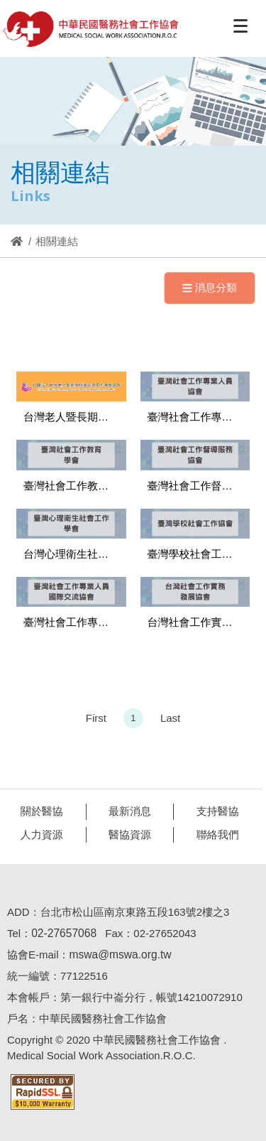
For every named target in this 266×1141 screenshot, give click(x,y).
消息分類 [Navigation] (209, 287)
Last (170, 721)
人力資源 (39, 834)
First (96, 721)
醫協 (91, 29)
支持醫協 (215, 811)
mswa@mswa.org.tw (117, 954)
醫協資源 (127, 834)
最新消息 (127, 811)
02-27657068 (61, 933)
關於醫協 (39, 811)
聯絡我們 (215, 834)
